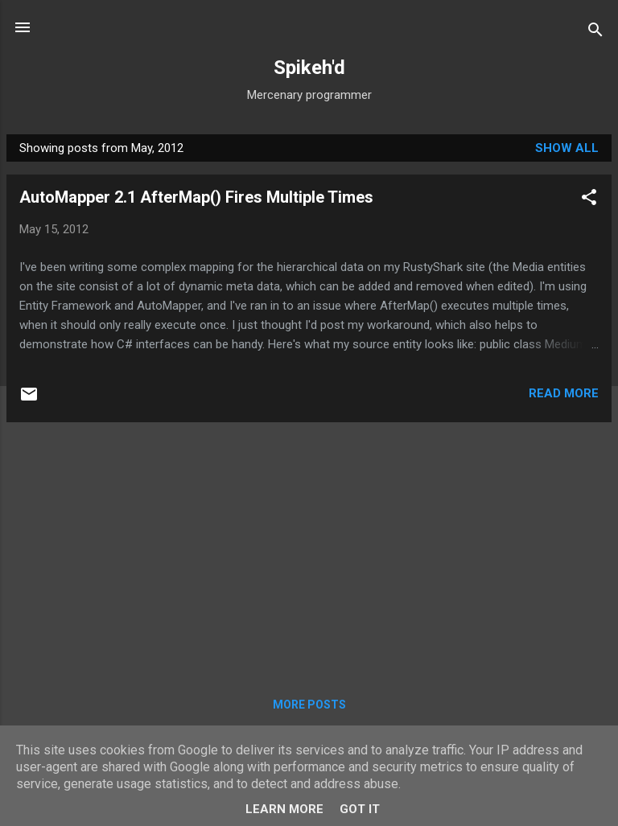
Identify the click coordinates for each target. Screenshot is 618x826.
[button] (589, 199)
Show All (567, 148)
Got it (360, 809)
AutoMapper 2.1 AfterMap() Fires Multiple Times (196, 197)
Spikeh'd (309, 67)
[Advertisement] (309, 547)
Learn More (284, 809)
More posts (309, 704)
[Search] (595, 32)
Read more (564, 393)
